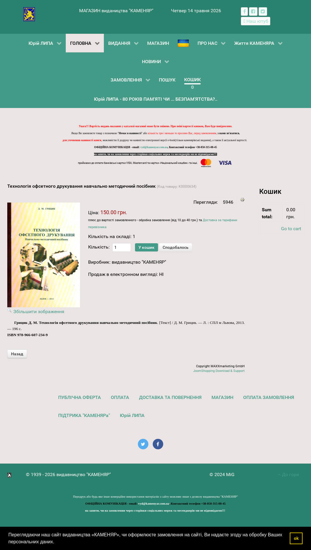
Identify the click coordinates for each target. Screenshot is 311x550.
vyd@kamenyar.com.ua (154, 147)
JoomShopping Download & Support (219, 371)
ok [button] (296, 538)
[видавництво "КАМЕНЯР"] (29, 14)
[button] (56, 542)
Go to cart (291, 228)
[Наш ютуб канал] (255, 21)
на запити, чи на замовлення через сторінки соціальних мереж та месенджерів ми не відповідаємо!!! (155, 154)
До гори (288, 474)
